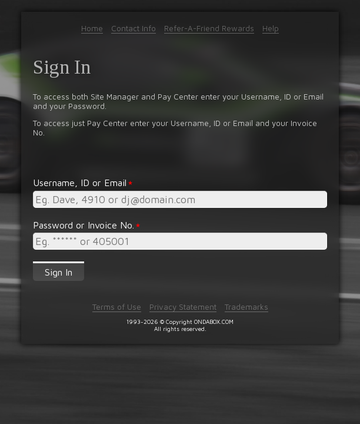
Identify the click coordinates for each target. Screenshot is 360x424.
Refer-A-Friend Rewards (209, 28)
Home (92, 28)
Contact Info (133, 28)
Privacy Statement (182, 307)
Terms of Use (116, 307)
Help (270, 28)
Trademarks (246, 307)
